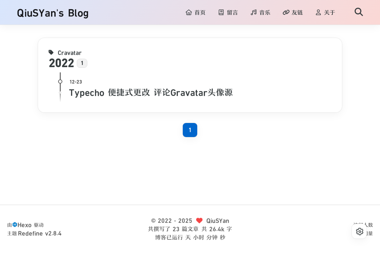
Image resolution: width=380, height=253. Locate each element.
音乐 (260, 12)
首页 (195, 12)
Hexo (25, 224)
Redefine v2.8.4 (40, 233)
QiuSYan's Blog (53, 13)
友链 (292, 12)
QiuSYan (217, 220)
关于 (325, 12)
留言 (228, 12)
